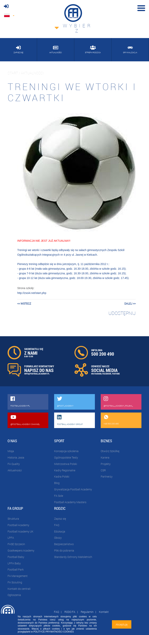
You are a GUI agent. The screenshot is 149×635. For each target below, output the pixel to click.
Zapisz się (60, 518)
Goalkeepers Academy (21, 550)
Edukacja (59, 531)
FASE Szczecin (16, 544)
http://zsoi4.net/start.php (31, 292)
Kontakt (104, 612)
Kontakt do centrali (19, 589)
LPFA (11, 537)
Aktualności (15, 470)
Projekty (106, 464)
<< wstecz (24, 303)
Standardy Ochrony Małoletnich (73, 557)
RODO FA (69, 612)
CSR (103, 470)
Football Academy (18, 525)
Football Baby (16, 557)
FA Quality (14, 464)
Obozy (58, 537)
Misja (11, 451)
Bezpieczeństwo (64, 544)
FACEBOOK (106, 373)
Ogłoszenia (14, 595)
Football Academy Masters (70, 502)
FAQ (56, 525)
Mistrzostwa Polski (65, 464)
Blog (57, 483)
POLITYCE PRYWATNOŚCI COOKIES (53, 631)
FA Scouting (15, 582)
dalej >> (130, 303)
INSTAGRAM (96, 373)
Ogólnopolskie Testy (66, 457)
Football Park (16, 569)
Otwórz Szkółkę (110, 451)
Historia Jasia (16, 457)
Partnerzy (107, 476)
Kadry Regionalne (64, 470)
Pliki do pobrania (64, 550)
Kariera (105, 457)
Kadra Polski (61, 476)
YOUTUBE (116, 373)
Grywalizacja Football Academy (73, 489)
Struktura (13, 518)
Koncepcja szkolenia (66, 451)
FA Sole (58, 496)
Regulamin (87, 612)
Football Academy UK (20, 531)
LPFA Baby (14, 563)
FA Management (18, 576)
